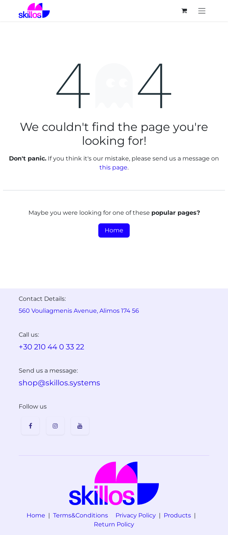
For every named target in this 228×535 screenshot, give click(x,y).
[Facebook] (30, 425)
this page (113, 167)
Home (114, 230)
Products (177, 515)
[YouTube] (80, 425)
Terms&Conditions (80, 515)
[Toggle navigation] (201, 10)
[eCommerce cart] (183, 10)
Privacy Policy (135, 515)
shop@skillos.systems (59, 382)
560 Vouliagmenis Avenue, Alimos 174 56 (79, 310)
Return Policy (114, 524)
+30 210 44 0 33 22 (51, 346)
